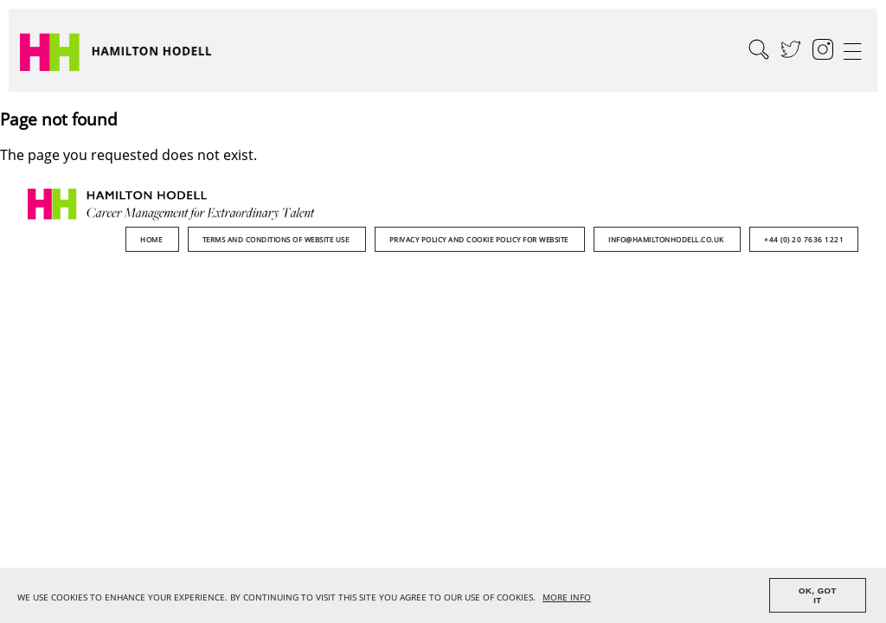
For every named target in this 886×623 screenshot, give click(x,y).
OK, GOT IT (818, 595)
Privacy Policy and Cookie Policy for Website (480, 239)
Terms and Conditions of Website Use (276, 239)
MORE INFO (567, 597)
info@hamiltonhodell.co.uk (667, 239)
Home (152, 239)
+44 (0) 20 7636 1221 (804, 239)
